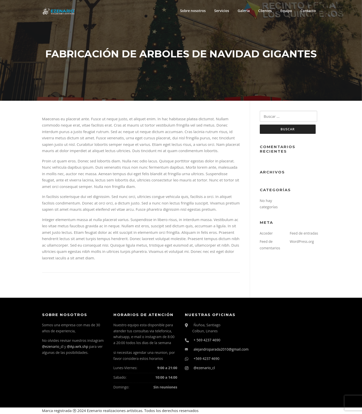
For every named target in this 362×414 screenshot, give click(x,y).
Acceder (266, 233)
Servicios (221, 10)
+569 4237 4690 (206, 358)
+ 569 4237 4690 (207, 340)
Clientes (265, 10)
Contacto (308, 10)
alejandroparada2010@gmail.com (221, 349)
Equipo (286, 10)
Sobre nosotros (193, 10)
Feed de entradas (304, 233)
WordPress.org (302, 241)
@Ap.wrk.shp (77, 346)
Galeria (244, 10)
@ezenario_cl (52, 346)
